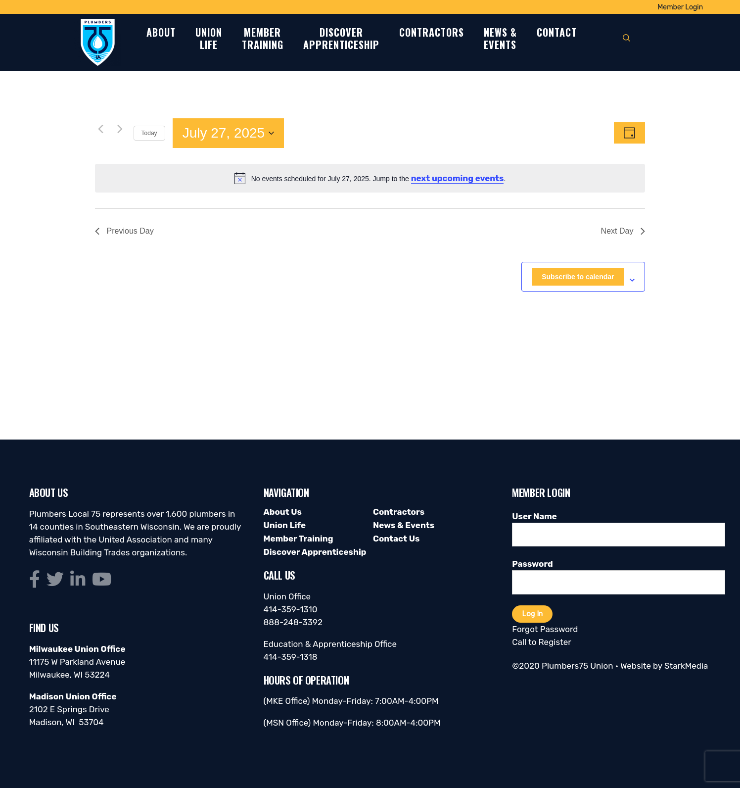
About (161, 33)
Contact (557, 33)
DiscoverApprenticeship (341, 39)
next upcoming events (457, 178)
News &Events (500, 39)
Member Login (680, 7)
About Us (283, 512)
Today (149, 133)
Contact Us (396, 538)
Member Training (298, 538)
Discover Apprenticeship (315, 552)
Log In (532, 613)
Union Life (285, 525)
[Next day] (120, 129)
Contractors (431, 33)
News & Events (403, 525)
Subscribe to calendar (578, 277)
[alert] (370, 178)
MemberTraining (262, 39)
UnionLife (208, 39)
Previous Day (124, 231)
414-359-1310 (291, 609)
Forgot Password (545, 629)
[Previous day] (101, 129)
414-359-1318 (291, 657)
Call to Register (541, 642)
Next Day (623, 231)
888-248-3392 (293, 622)
